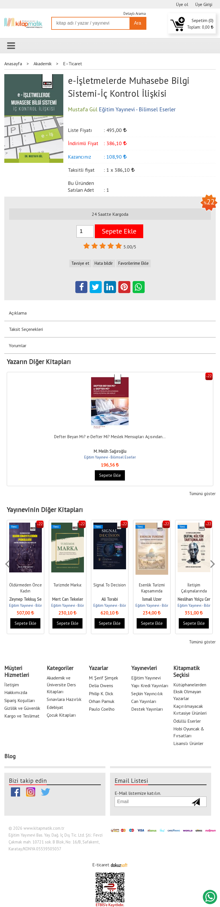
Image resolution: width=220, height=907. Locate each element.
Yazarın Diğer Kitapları (39, 361)
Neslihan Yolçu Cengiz (197, 599)
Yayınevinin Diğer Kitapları (45, 509)
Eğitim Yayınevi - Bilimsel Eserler (110, 457)
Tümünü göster (202, 493)
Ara (137, 23)
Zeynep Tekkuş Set (26, 599)
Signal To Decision (109, 585)
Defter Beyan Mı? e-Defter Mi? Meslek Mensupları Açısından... (110, 436)
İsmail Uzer (152, 599)
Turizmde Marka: (67, 585)
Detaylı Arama (134, 13)
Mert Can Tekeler (67, 599)
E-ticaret (100, 865)
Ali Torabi (109, 599)
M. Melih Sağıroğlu (110, 451)
